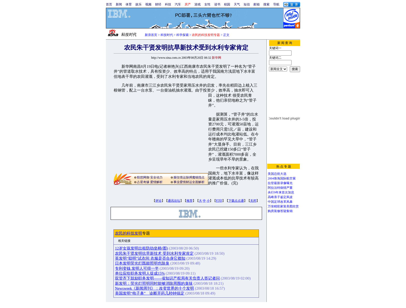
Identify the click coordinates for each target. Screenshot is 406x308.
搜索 (266, 4)
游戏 (197, 4)
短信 (247, 4)
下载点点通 (236, 200)
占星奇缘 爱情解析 (150, 182)
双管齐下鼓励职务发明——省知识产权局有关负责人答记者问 (167, 278)
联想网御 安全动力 (150, 177)
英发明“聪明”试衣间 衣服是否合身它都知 (150, 258)
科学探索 (182, 35)
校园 (227, 4)
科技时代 (167, 35)
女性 (207, 4)
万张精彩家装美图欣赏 (283, 206)
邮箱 (256, 4)
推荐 (189, 200)
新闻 (119, 4)
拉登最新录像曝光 (280, 183)
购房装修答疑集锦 (280, 211)
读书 (217, 4)
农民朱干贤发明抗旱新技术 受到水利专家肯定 (154, 253)
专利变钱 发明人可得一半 (137, 268)
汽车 (178, 4)
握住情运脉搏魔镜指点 (189, 177)
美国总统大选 (277, 174)
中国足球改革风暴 (280, 202)
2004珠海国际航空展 (282, 178)
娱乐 (138, 4)
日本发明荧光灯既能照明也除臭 (142, 263)
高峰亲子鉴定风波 (280, 197)
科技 (168, 4)
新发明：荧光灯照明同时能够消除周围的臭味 (154, 283)
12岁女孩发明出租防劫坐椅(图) (141, 248)
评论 (158, 200)
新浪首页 (151, 35)
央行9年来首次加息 (281, 192)
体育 (129, 4)
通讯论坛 (174, 200)
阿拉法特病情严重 (280, 188)
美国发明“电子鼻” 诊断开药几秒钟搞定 (149, 293)
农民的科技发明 (128, 233)
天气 (237, 4)
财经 (158, 4)
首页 (109, 4)
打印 (219, 200)
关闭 (253, 200)
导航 (276, 4)
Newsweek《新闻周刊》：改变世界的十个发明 (154, 288)
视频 (148, 4)
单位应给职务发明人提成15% (140, 273)
